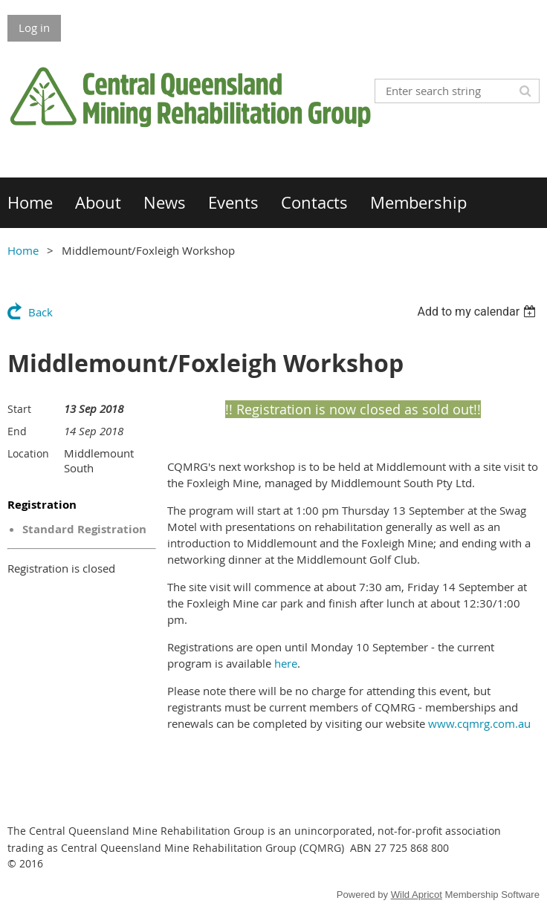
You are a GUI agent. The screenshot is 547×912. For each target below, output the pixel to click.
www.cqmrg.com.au (479, 723)
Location (28, 453)
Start (19, 409)
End (17, 431)
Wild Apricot (416, 894)
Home (23, 250)
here (285, 663)
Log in (34, 27)
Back (40, 311)
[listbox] (478, 311)
